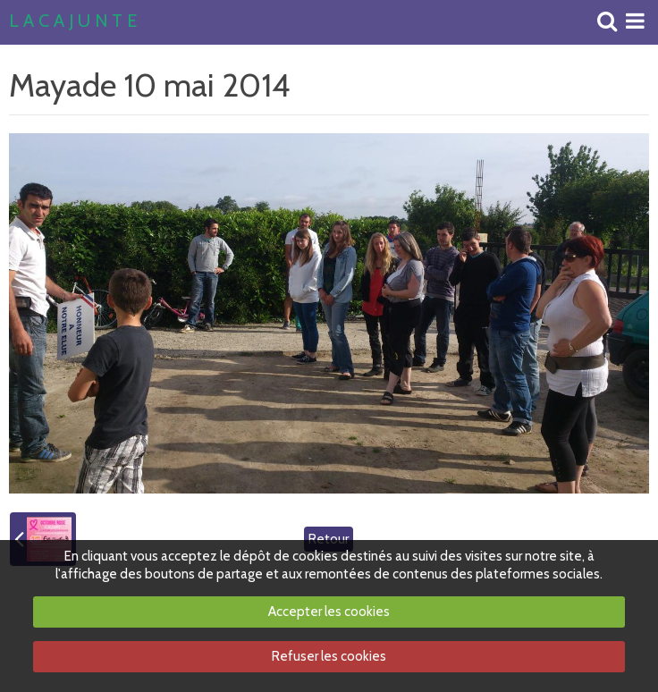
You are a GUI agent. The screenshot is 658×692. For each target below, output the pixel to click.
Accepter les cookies (329, 611)
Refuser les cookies (329, 656)
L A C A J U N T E (73, 21)
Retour (328, 539)
